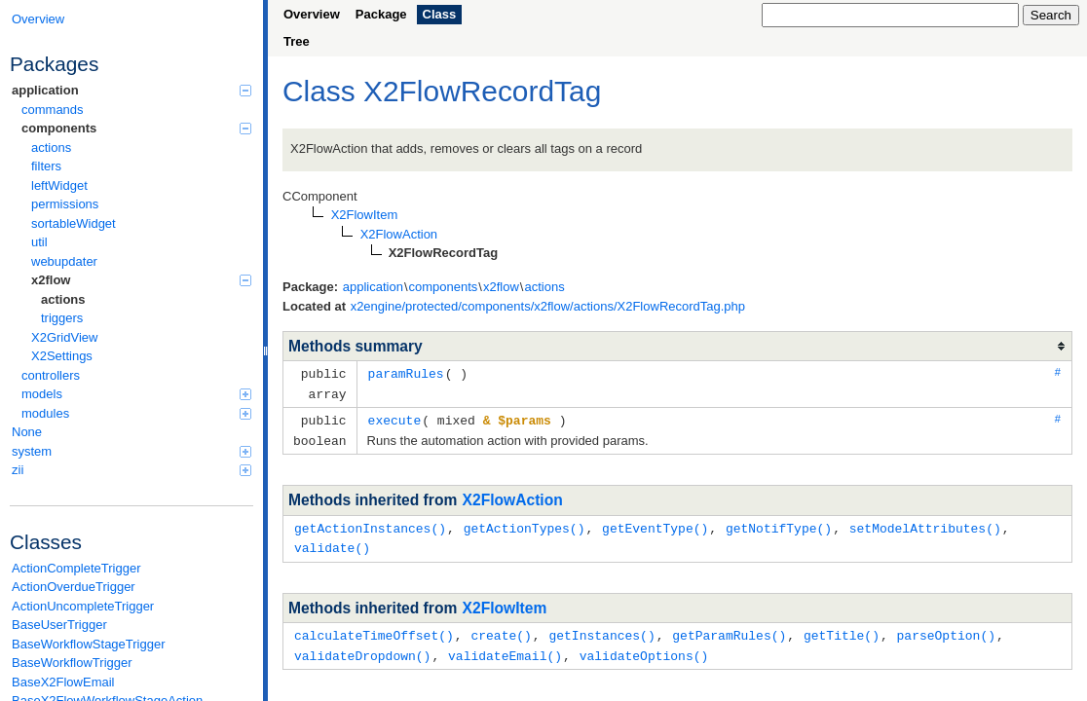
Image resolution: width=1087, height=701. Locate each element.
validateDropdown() (362, 648)
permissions (64, 204)
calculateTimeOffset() (374, 629)
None (27, 431)
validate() (332, 542)
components (136, 128)
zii (131, 469)
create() (500, 629)
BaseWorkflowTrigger (72, 662)
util (39, 242)
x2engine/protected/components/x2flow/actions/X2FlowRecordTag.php (548, 306)
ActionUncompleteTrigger (83, 606)
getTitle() (842, 629)
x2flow (141, 280)
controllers (50, 375)
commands (52, 109)
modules (136, 413)
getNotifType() (779, 524)
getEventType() (655, 524)
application (131, 90)
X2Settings (62, 356)
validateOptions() (644, 648)
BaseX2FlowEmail (63, 682)
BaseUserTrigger (59, 624)
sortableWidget (73, 223)
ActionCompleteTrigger (76, 568)
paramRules (406, 373)
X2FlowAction (513, 496)
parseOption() (946, 629)
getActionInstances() (370, 524)
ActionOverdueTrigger (73, 586)
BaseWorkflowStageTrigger (89, 644)
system (131, 451)
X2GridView (64, 337)
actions (51, 147)
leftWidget (59, 185)
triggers (62, 318)
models (136, 394)
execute (395, 417)
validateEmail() (505, 648)
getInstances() (601, 629)
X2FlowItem (505, 602)
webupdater (64, 261)
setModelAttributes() (925, 524)
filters (46, 166)
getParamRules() (729, 629)
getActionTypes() (524, 524)
